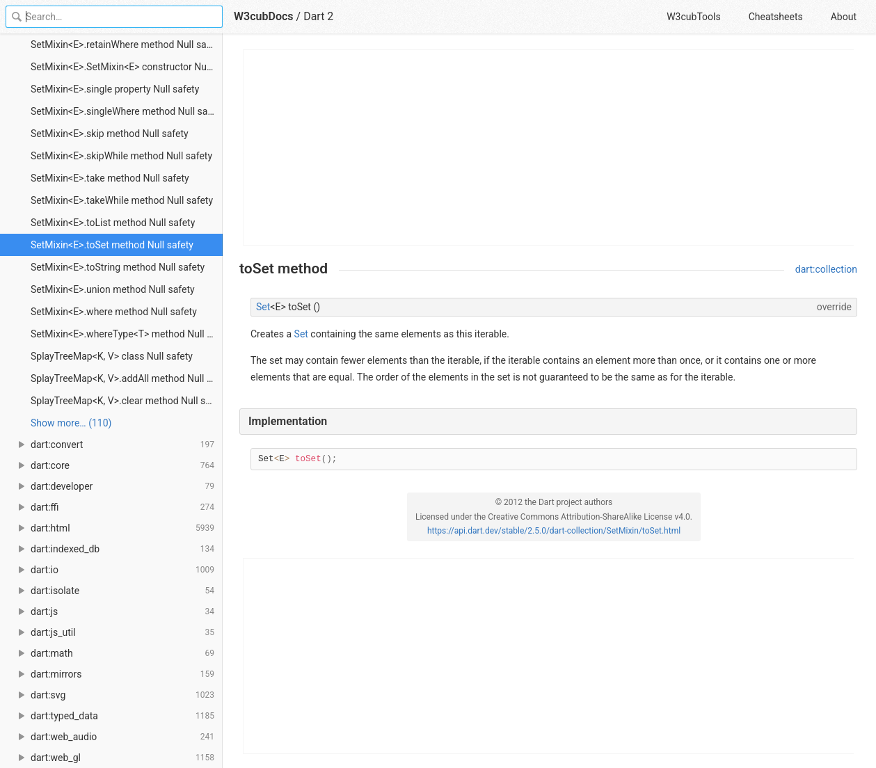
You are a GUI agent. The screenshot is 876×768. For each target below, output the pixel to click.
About (844, 16)
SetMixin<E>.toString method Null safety (118, 267)
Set (263, 306)
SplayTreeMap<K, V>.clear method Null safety (127, 400)
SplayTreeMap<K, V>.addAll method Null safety (127, 378)
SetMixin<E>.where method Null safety (114, 311)
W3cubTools (693, 16)
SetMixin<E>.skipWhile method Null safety (121, 155)
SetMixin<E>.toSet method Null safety (112, 244)
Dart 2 (318, 16)
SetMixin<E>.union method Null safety (113, 289)
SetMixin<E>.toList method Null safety (113, 222)
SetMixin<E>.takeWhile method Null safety (122, 200)
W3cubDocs (264, 16)
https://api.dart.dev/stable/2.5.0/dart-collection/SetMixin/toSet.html (553, 531)
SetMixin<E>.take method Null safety (110, 178)
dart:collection (826, 269)
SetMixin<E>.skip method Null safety (110, 133)
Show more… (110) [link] (71, 423)
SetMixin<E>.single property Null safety (115, 89)
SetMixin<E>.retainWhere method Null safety (127, 44)
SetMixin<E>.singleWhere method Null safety (127, 111)
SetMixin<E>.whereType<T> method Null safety (127, 333)
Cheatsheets (776, 16)
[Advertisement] (549, 147)
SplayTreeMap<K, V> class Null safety (112, 356)
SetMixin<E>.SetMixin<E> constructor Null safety (127, 66)
